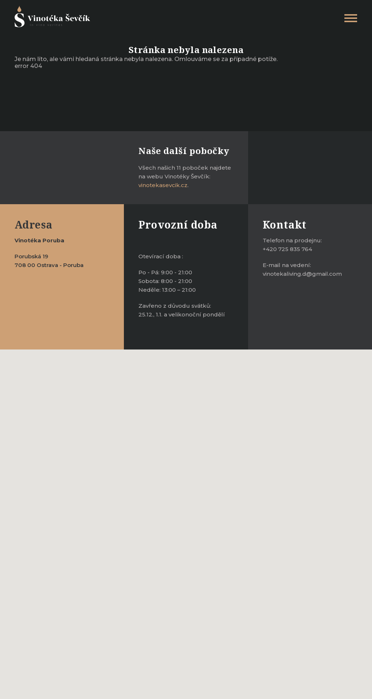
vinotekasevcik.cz (162, 185)
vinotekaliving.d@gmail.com (302, 273)
